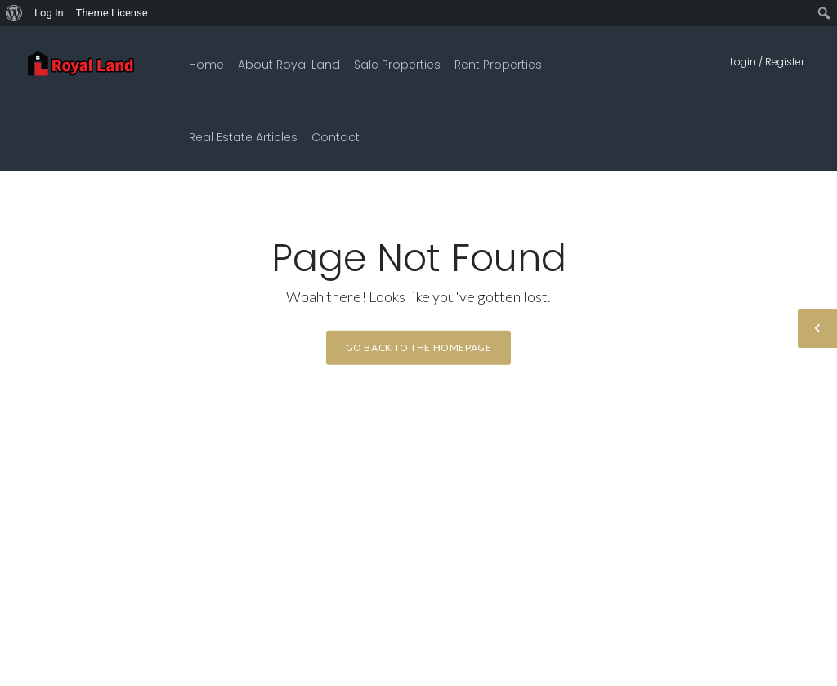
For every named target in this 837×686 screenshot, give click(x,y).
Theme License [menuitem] (112, 13)
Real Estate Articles (243, 137)
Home (206, 64)
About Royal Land (289, 64)
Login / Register (767, 62)
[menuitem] (14, 13)
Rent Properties (498, 64)
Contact (335, 137)
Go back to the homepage (419, 347)
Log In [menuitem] (49, 13)
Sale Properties (397, 64)
